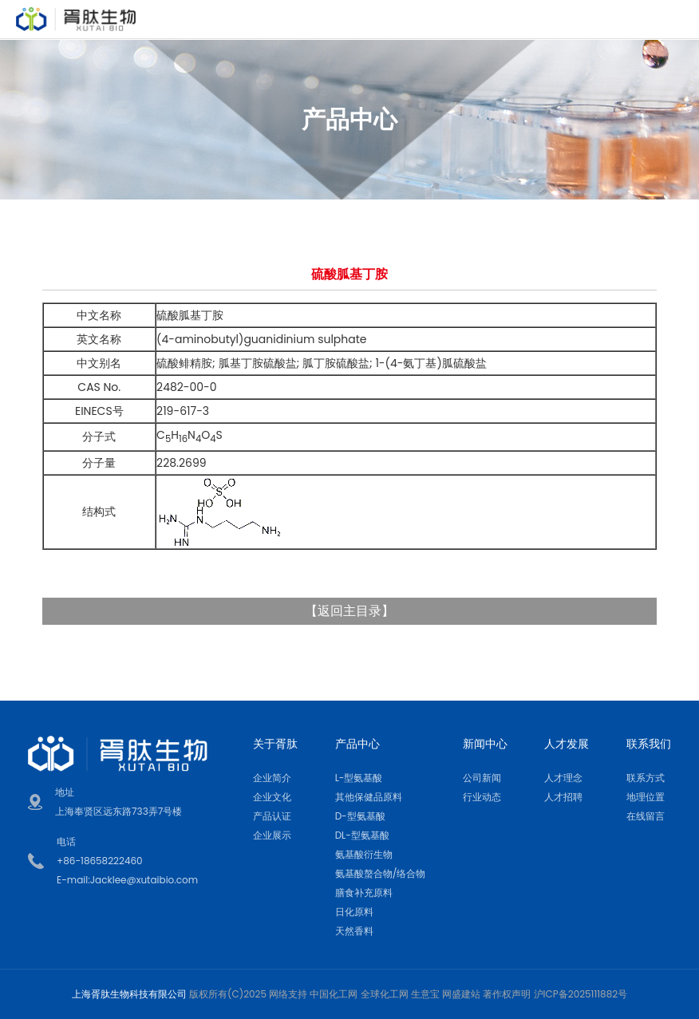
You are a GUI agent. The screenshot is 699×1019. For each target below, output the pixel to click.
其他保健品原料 (368, 797)
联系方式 (645, 777)
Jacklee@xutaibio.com (144, 880)
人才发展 (566, 744)
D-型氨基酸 (360, 816)
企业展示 (272, 835)
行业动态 (482, 797)
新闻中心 (485, 744)
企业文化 (272, 797)
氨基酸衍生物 (364, 854)
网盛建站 (461, 994)
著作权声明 (507, 994)
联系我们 (648, 744)
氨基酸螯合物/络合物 (380, 873)
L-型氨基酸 (359, 777)
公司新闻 (482, 777)
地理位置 (645, 797)
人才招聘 (563, 797)
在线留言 (645, 816)
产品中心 (357, 744)
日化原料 (354, 911)
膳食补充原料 (364, 892)
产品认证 (272, 816)
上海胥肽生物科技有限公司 (129, 994)
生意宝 (425, 994)
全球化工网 (385, 994)
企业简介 (272, 777)
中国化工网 (333, 994)
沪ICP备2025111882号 (581, 994)
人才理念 (563, 777)
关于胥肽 (275, 744)
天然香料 (354, 931)
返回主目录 (349, 611)
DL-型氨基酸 (362, 835)
